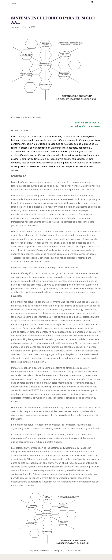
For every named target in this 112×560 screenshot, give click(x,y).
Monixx (18, 27)
